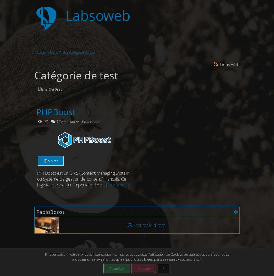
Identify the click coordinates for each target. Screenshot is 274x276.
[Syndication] (216, 64)
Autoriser (116, 268)
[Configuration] (236, 212)
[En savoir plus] (163, 268)
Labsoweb (97, 15)
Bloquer (144, 268)
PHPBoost (55, 112)
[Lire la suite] (118, 185)
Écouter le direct (146, 225)
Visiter (51, 160)
